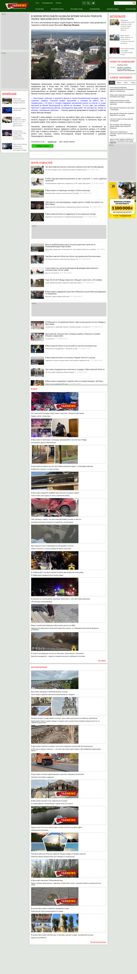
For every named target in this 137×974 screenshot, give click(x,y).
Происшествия (131, 9)
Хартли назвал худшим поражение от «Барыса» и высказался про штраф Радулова (122, 140)
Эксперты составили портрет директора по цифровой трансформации (126, 69)
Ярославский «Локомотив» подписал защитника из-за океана (122, 114)
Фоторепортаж (95, 9)
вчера (126, 82)
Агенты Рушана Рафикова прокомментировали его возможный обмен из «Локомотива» (122, 89)
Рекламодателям (47, 3)
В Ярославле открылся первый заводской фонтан (19, 101)
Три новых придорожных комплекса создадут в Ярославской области (74, 369)
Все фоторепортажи (98, 942)
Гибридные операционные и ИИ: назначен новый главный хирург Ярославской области (127, 25)
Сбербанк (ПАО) (122, 65)
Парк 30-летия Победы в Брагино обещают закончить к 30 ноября (73, 280)
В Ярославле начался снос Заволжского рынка (49, 801)
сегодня (133, 82)
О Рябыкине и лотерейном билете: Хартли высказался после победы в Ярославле (75, 323)
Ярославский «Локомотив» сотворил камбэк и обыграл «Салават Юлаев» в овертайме (72, 335)
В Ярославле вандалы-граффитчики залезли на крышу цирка (55, 493)
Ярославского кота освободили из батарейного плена (52, 546)
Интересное (9, 93)
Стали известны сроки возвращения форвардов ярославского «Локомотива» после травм (71, 269)
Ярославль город (76, 9)
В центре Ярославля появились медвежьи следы (50, 908)
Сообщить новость (42, 146)
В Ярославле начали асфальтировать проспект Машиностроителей (57, 774)
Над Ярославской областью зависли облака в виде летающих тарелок (58, 854)
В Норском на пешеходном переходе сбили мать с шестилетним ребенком (60, 599)
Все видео (102, 660)
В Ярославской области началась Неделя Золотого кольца (70, 358)
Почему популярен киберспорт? (19, 109)
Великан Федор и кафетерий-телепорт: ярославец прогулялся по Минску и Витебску (64, 718)
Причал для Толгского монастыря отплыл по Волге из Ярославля (56, 827)
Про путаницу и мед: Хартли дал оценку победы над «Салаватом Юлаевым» (120, 126)
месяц (112, 82)
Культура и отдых (112, 9)
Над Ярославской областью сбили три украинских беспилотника (72, 256)
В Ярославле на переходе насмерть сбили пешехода (67, 190)
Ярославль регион (57, 9)
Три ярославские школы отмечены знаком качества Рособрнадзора (74, 167)
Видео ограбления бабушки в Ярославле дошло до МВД (53, 625)
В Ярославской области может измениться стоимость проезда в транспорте (120, 102)
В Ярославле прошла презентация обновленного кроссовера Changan (20, 147)
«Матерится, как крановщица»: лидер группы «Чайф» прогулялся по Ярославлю (74, 203)
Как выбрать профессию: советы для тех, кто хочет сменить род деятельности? (19, 122)
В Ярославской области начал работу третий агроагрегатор (71, 346)
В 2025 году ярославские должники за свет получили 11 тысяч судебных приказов (76, 180)
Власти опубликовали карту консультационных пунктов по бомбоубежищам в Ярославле (70, 245)
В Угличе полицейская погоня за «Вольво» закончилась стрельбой (57, 653)
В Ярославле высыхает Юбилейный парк (47, 880)
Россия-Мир (39, 9)
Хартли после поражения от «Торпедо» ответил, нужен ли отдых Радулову (121, 133)
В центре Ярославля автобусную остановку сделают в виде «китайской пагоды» (62, 935)
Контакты (59, 3)
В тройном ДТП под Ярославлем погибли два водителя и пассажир (57, 572)
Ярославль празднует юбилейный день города (49, 692)
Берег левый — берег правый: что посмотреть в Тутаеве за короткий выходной (127, 39)
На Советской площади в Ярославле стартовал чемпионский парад (57, 413)
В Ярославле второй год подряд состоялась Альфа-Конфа (127, 51)
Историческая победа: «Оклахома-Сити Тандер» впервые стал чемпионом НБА (19, 135)
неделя (119, 82)
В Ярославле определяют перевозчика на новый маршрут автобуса (74, 381)
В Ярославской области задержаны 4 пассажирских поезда (70, 214)
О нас (37, 3)
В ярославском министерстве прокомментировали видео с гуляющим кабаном (62, 466)
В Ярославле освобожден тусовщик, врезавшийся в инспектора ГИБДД (58, 440)
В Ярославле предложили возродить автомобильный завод (122, 96)
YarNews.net (51, 142)
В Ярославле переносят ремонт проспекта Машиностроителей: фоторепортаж (61, 746)
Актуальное (117, 16)
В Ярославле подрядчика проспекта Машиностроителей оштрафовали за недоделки (75, 293)
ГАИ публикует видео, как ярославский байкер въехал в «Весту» (56, 519)
